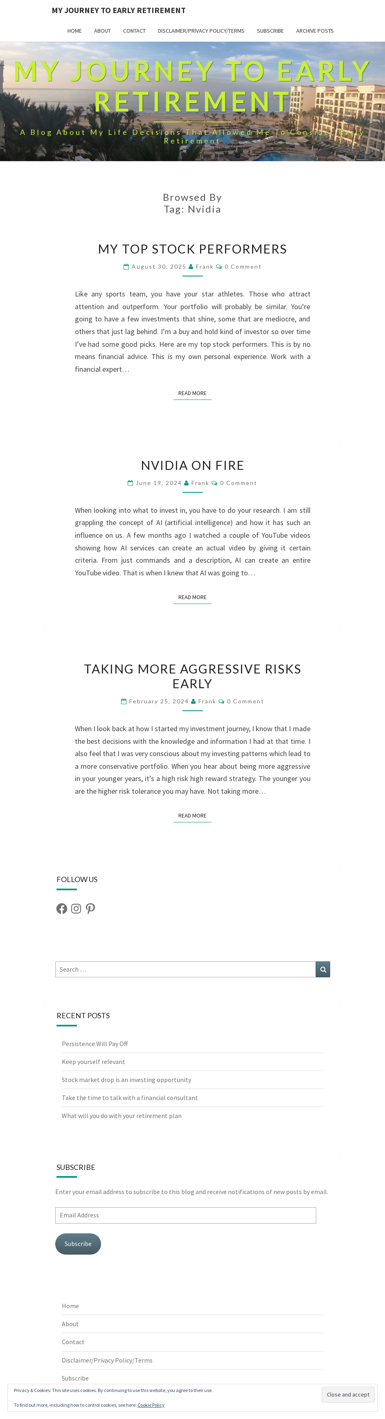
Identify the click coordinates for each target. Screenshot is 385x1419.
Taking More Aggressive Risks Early (193, 676)
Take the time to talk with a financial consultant (130, 1097)
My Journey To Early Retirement (119, 10)
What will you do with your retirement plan (122, 1115)
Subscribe (270, 30)
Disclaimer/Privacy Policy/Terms (201, 30)
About (102, 30)
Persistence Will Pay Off (95, 1044)
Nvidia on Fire (193, 465)
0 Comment (243, 266)
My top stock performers (192, 248)
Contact (134, 30)
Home (75, 30)
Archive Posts (315, 30)
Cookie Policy (150, 1405)
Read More (195, 392)
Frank (205, 266)
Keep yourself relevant (94, 1062)
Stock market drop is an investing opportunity (127, 1079)
